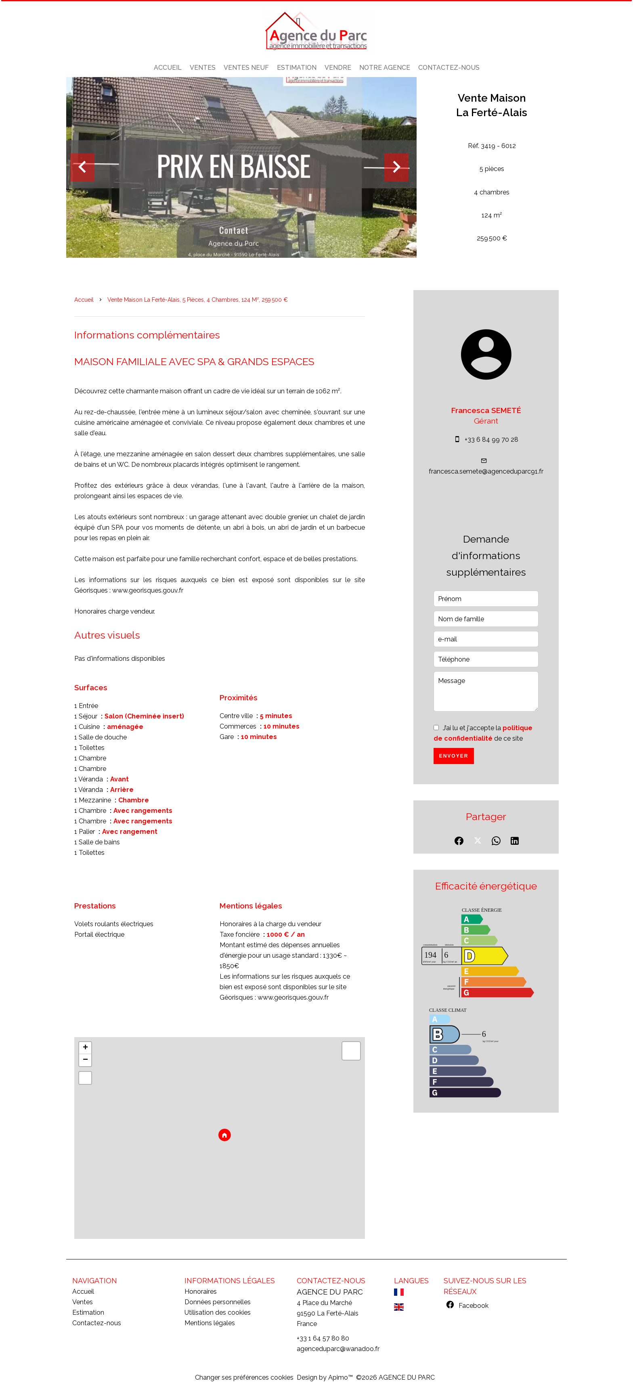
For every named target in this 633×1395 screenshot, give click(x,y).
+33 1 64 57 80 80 (323, 1338)
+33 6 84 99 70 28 (491, 439)
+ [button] (85, 1048)
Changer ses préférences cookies (244, 1377)
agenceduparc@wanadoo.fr (338, 1349)
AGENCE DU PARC (330, 1291)
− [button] (85, 1060)
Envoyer (454, 756)
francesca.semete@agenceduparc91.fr (486, 471)
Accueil (84, 300)
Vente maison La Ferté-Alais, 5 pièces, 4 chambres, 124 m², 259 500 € (197, 300)
